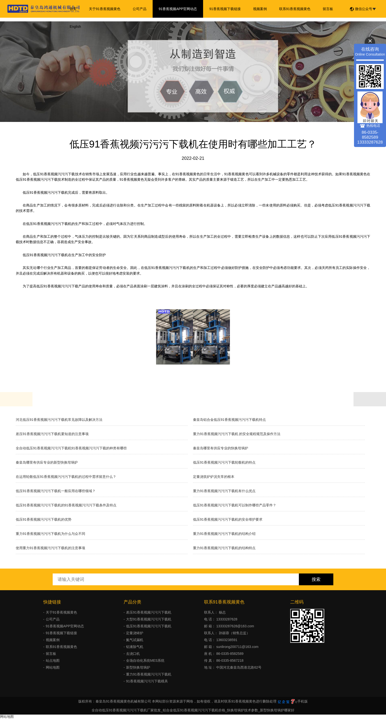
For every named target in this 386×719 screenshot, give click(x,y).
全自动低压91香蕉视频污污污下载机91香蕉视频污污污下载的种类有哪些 (71, 448)
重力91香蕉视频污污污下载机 (148, 674)
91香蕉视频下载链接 (225, 9)
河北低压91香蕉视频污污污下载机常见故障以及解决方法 (59, 420)
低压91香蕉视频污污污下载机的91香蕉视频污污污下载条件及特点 (66, 505)
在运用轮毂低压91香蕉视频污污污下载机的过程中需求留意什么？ (66, 477)
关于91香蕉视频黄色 (104, 9)
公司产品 (139, 9)
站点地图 (53, 660)
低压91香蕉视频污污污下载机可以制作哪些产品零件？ (234, 505)
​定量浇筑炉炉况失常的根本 (213, 477)
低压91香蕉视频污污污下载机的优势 (43, 519)
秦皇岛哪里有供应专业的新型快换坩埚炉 (47, 462)
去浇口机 (133, 654)
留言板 (328, 9)
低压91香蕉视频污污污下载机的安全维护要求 (227, 519)
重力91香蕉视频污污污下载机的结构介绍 (224, 534)
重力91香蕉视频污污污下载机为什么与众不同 (50, 534)
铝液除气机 (134, 647)
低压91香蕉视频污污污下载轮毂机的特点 (224, 462)
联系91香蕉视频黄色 (295, 9)
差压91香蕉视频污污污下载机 (148, 612)
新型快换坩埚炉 (138, 667)
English (75, 27)
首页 (73, 9)
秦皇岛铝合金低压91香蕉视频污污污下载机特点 (229, 420)
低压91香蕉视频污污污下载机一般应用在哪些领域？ (56, 491)
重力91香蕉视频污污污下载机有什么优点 (224, 491)
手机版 (302, 701)
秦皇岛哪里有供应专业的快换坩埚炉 (220, 448)
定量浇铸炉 (134, 633)
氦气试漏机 (134, 640)
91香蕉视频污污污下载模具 (147, 681)
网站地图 (53, 667)
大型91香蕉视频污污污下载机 (148, 619)
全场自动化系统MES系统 (145, 660)
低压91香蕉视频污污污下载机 (148, 626)
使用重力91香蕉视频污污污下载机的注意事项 (50, 548)
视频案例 (260, 9)
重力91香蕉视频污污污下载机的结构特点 (224, 548)
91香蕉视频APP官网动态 (178, 9)
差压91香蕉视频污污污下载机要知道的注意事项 (52, 434)
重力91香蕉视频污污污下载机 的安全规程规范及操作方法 (236, 434)
